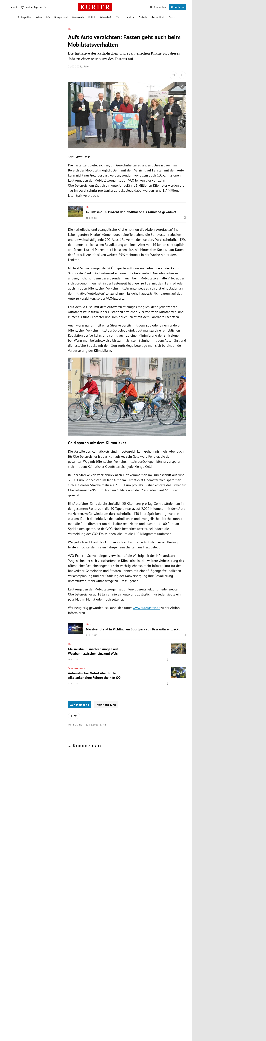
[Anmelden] (157, 7)
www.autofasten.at (146, 608)
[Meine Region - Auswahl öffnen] (45, 7)
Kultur (130, 17)
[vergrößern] (182, 86)
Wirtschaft (106, 17)
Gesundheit (158, 17)
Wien (39, 17)
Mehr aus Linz (106, 704)
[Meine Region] (31, 7)
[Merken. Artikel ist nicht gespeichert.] (182, 75)
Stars (172, 17)
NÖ (48, 17)
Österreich (78, 17)
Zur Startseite (79, 704)
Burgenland (61, 17)
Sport (119, 17)
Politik (92, 17)
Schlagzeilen (24, 17)
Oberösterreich (76, 668)
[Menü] (11, 7)
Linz (70, 29)
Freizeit (143, 17)
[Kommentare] (173, 75)
